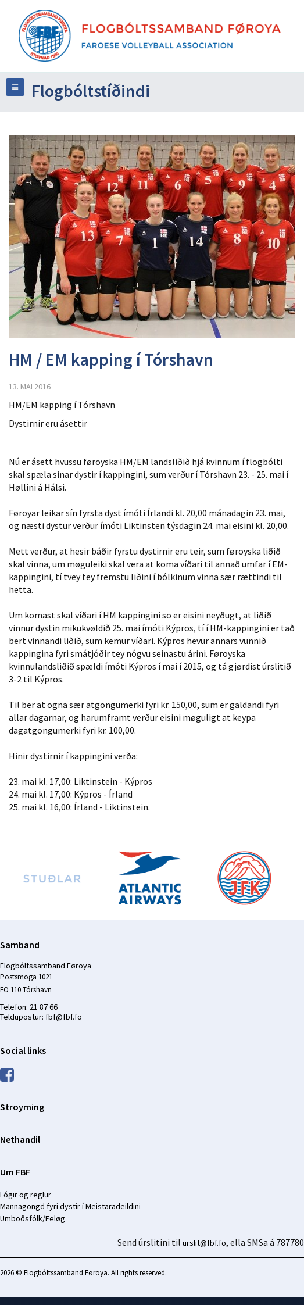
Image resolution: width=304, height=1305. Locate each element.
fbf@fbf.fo (63, 1016)
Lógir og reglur (25, 1194)
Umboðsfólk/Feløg (32, 1218)
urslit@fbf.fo (204, 1243)
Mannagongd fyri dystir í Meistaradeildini (70, 1206)
